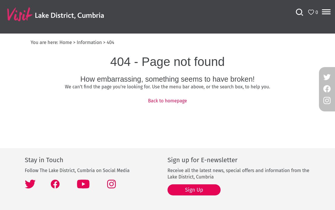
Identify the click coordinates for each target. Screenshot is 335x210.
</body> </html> (167, 105)
